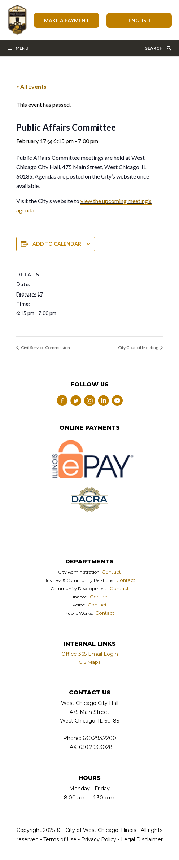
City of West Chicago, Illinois (17, 20)
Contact (111, 572)
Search (158, 48)
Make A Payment (66, 20)
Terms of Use (59, 839)
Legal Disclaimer (142, 839)
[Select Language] (139, 20)
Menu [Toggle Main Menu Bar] (18, 48)
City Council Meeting (138, 347)
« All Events (31, 86)
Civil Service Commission (45, 347)
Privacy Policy (98, 839)
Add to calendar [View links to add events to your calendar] (56, 244)
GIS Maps (89, 662)
